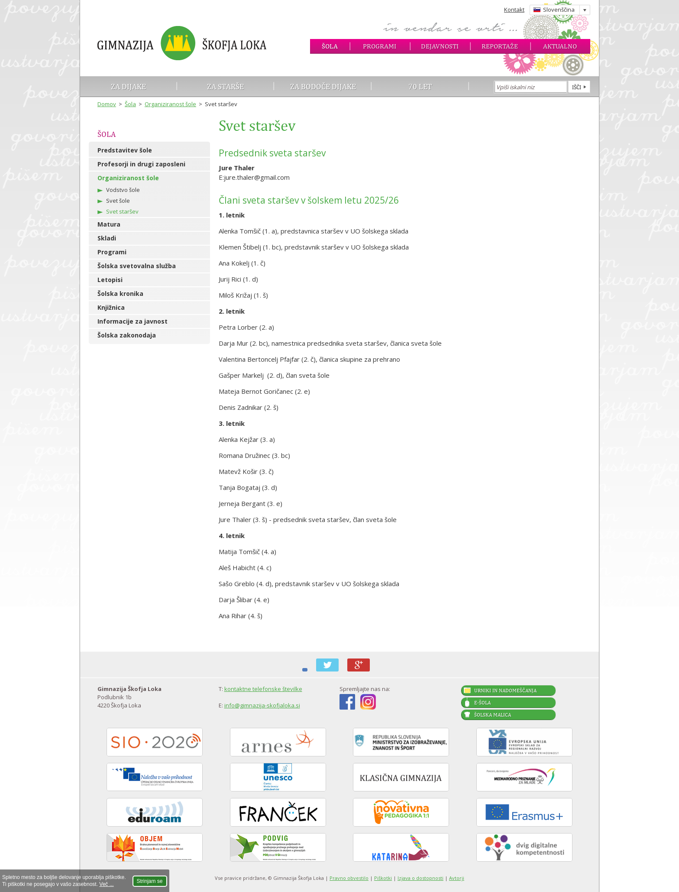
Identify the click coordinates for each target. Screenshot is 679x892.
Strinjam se (150, 881)
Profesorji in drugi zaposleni (141, 164)
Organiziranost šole (170, 104)
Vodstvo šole (123, 190)
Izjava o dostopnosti (420, 878)
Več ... (106, 884)
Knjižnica (111, 307)
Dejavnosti (440, 46)
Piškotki (383, 878)
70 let (420, 86)
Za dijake (128, 86)
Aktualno (560, 46)
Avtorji (456, 878)
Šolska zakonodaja (126, 335)
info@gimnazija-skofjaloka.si (262, 705)
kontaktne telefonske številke (263, 689)
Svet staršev (122, 211)
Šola (330, 46)
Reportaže (500, 46)
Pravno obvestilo (349, 878)
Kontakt (514, 9)
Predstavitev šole (124, 150)
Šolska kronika (120, 293)
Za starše (225, 86)
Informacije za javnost (132, 321)
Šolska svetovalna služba (136, 266)
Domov (106, 104)
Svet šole (118, 200)
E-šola (482, 703)
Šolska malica (492, 715)
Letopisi (110, 280)
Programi (379, 46)
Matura (108, 224)
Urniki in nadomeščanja (505, 691)
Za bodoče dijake (323, 86)
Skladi (106, 238)
